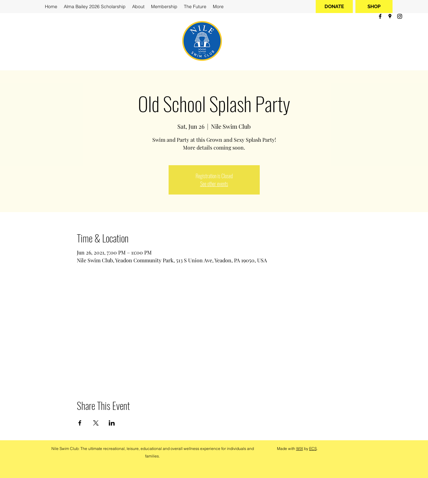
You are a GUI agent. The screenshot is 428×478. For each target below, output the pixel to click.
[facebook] (380, 16)
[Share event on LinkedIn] (112, 423)
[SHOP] (374, 6)
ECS (313, 448)
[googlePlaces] (390, 16)
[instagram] (399, 16)
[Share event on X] (96, 423)
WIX (299, 448)
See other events (214, 184)
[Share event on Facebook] (80, 423)
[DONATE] (334, 6)
